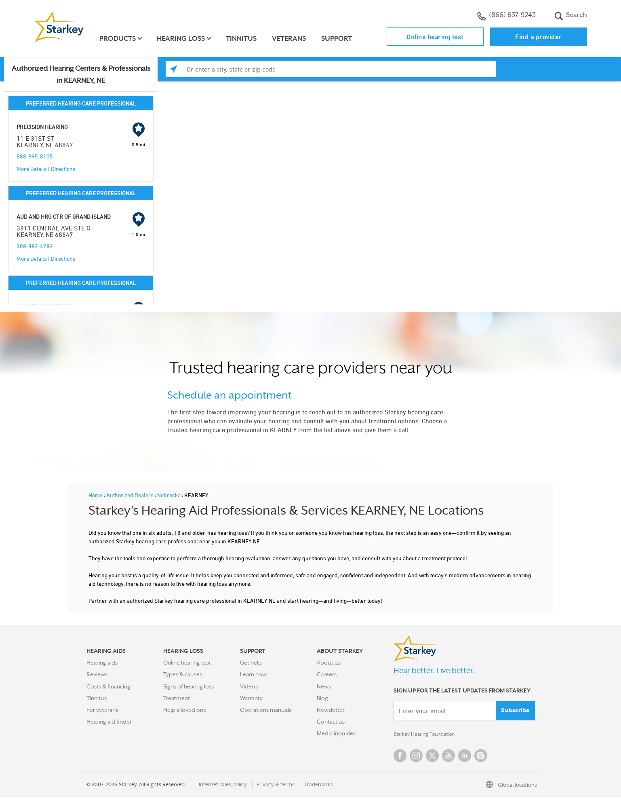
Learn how (253, 674)
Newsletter (331, 710)
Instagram (416, 756)
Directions (63, 168)
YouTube (448, 756)
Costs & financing (108, 686)
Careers (327, 674)
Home (96, 495)
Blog (322, 698)
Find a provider (538, 36)
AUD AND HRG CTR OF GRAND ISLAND (64, 216)
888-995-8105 (35, 156)
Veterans (291, 38)
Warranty (251, 698)
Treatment (176, 698)
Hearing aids (102, 662)
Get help (251, 662)
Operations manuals (265, 710)
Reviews (96, 674)
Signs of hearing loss (188, 686)
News (324, 686)
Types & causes (182, 674)
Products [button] (120, 38)
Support (339, 38)
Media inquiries (336, 733)
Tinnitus (243, 38)
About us (329, 662)
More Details (32, 168)
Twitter (432, 756)
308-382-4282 (35, 246)
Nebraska (169, 495)
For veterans (102, 710)
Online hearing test (434, 36)
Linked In (464, 756)
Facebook (400, 756)
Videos (249, 686)
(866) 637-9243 (506, 16)
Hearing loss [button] (183, 38)
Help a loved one (184, 710)
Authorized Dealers (130, 495)
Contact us (331, 721)
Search (570, 16)
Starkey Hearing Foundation (429, 735)
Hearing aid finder (109, 721)
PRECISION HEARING (42, 126)
